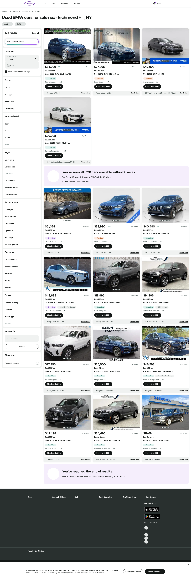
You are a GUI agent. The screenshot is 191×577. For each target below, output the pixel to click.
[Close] (188, 564)
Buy (44, 3)
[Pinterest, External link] (146, 542)
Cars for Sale (13, 11)
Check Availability (54, 86)
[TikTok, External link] (146, 528)
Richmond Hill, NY (28, 11)
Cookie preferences (133, 572)
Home (4, 11)
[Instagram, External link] (146, 538)
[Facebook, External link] (146, 531)
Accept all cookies (155, 572)
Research (64, 3)
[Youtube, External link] (146, 534)
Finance (77, 3)
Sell (53, 3)
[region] (95, 569)
